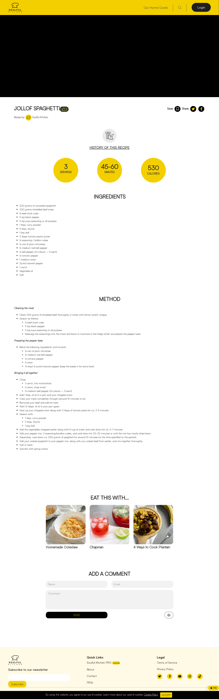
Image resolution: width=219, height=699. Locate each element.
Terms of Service (167, 662)
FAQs (90, 682)
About (90, 669)
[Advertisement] (76, 477)
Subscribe (17, 684)
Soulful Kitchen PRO (99, 662)
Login (201, 7)
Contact (92, 676)
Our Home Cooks (156, 7)
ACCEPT (166, 695)
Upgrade (116, 663)
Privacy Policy (165, 669)
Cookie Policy (151, 694)
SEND (76, 615)
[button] (193, 109)
